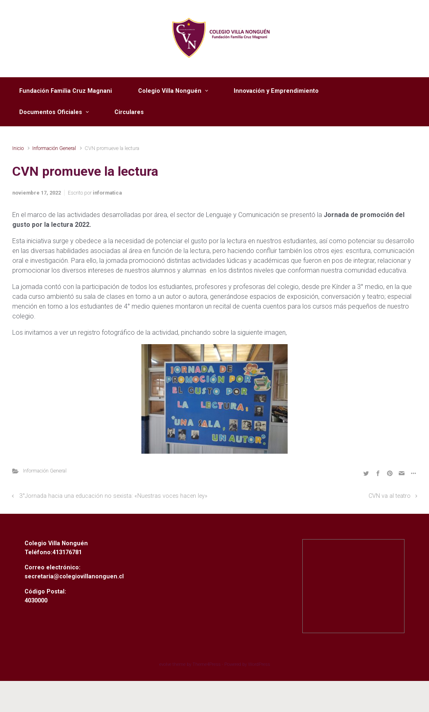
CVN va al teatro (390, 496)
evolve (165, 664)
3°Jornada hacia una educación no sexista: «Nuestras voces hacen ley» (113, 496)
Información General (54, 148)
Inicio (18, 148)
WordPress (259, 664)
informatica (107, 193)
